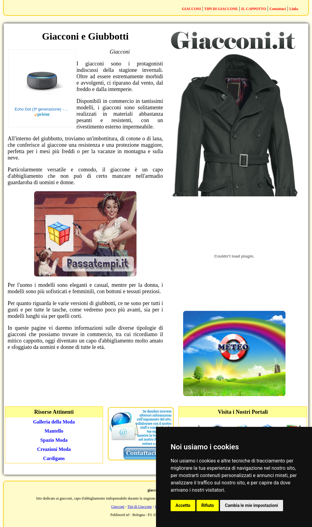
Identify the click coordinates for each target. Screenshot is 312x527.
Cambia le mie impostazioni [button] (251, 505)
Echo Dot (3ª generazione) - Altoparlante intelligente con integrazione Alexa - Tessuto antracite (42, 109)
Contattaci (277, 9)
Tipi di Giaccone (139, 506)
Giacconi (117, 506)
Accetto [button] (183, 505)
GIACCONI (191, 9)
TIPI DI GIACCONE (221, 9)
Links (293, 9)
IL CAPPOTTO (253, 9)
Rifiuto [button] (207, 505)
